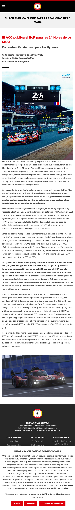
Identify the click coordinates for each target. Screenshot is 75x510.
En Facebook (37, 441)
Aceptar (15, 503)
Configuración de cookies (53, 503)
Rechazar (30, 503)
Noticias (14, 441)
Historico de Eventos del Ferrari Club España (61, 444)
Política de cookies (51, 493)
